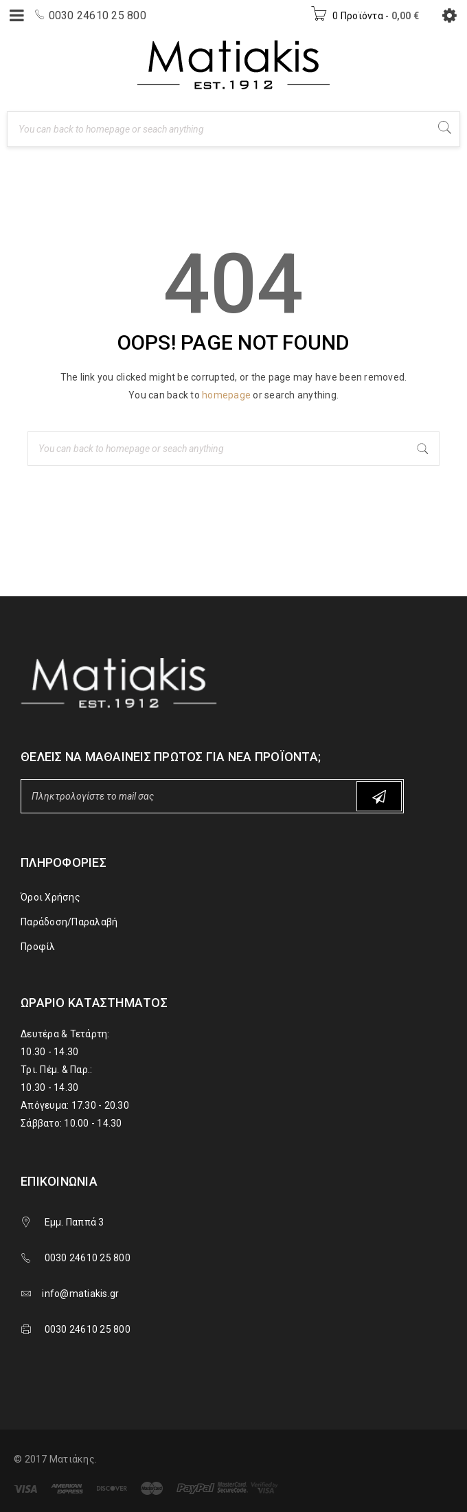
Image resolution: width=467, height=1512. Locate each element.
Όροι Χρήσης (50, 897)
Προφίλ (38, 946)
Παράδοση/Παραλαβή (69, 921)
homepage (226, 395)
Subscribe (379, 796)
